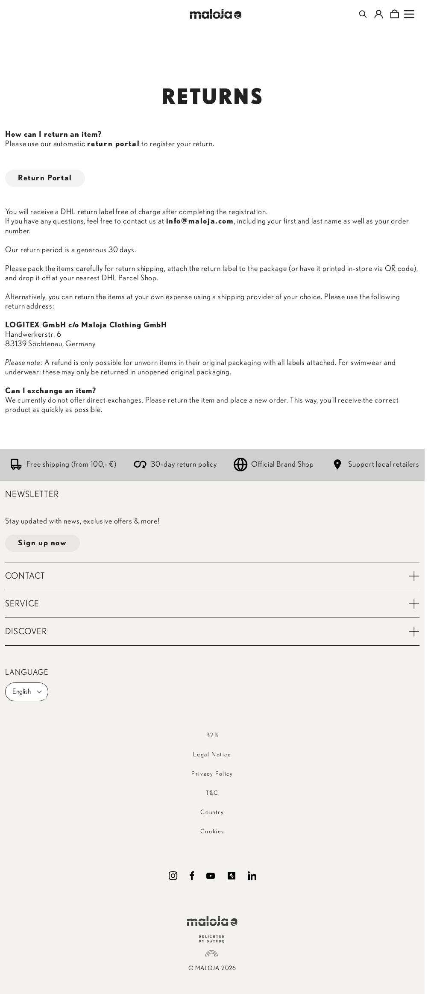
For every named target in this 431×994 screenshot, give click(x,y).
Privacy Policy (212, 774)
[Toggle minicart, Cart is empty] (394, 14)
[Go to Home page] (215, 14)
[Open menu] (409, 14)
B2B (212, 735)
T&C (212, 793)
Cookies (212, 832)
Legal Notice (212, 755)
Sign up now (42, 543)
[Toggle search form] (363, 14)
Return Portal (45, 178)
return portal (113, 144)
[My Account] (378, 14)
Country (212, 812)
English (27, 692)
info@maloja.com (200, 221)
